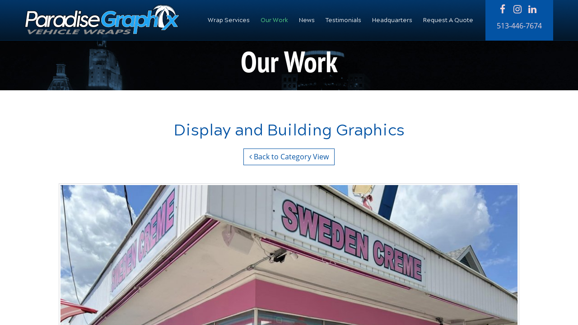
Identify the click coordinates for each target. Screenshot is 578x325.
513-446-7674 (519, 26)
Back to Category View (289, 157)
